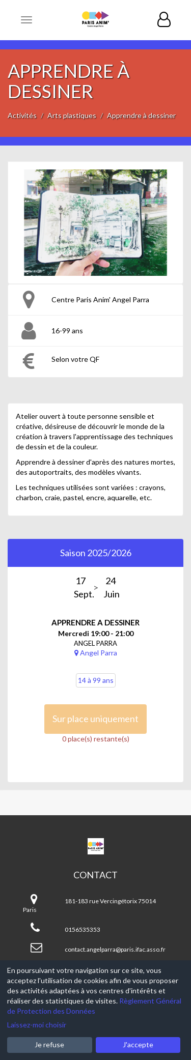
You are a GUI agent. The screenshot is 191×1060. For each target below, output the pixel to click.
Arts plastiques (71, 115)
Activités (22, 115)
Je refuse (49, 1044)
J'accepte (138, 1044)
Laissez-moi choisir (36, 1024)
